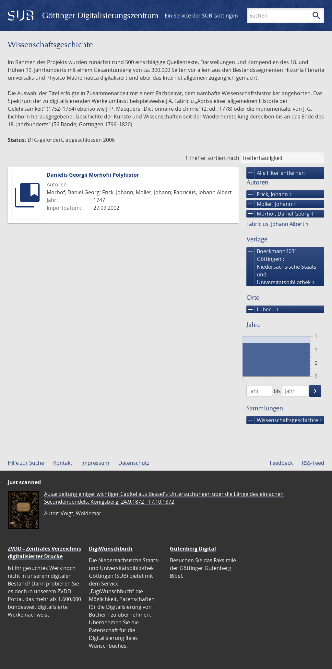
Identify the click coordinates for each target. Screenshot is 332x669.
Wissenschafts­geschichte (284, 420)
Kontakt (62, 462)
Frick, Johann (269, 194)
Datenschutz (133, 462)
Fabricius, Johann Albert (277, 224)
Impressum (95, 462)
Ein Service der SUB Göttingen (201, 15)
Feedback (281, 462)
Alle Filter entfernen (275, 173)
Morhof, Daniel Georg (280, 213)
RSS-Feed (313, 462)
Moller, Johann (271, 204)
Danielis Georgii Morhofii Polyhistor (93, 174)
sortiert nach (223, 158)
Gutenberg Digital (193, 548)
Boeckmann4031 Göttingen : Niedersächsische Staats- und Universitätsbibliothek (282, 266)
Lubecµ (262, 309)
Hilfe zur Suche (26, 462)
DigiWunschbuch (111, 548)
